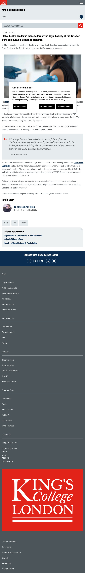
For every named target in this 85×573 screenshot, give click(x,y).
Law (14, 223)
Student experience (18, 310)
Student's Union (16, 410)
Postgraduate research (19, 294)
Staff (12, 338)
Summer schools (17, 304)
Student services (17, 360)
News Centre (15, 399)
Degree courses (16, 283)
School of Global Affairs (13, 239)
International (15, 299)
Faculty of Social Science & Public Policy (20, 243)
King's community (17, 426)
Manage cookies (15, 569)
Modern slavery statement (19, 552)
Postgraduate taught (18, 288)
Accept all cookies (64, 106)
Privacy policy (15, 547)
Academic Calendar (18, 382)
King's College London (13, 10)
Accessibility (14, 563)
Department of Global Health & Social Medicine (23, 235)
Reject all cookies (46, 106)
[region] (42, 97)
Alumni (13, 343)
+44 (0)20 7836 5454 (9, 443)
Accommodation (16, 366)
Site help (13, 558)
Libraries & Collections (19, 371)
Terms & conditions (17, 542)
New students (15, 327)
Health (6, 223)
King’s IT (13, 376)
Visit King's (14, 415)
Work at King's (16, 421)
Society (23, 223)
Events (13, 404)
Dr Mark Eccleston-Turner (24, 206)
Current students (17, 332)
